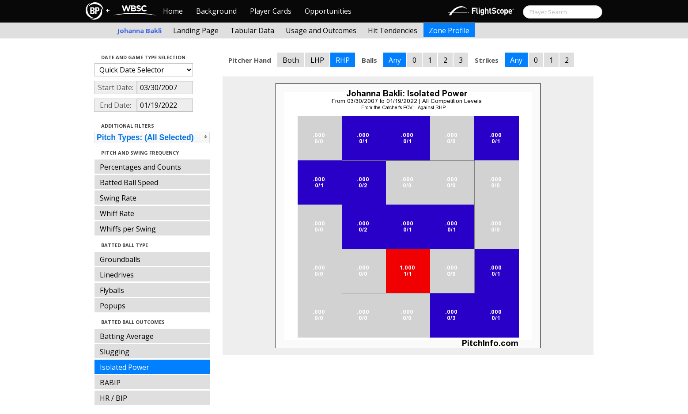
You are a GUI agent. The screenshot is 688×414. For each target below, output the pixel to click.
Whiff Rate (117, 213)
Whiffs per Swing (128, 229)
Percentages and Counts (140, 167)
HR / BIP (113, 398)
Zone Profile (449, 30)
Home (173, 11)
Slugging (114, 352)
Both (291, 60)
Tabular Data (252, 30)
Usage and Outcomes (321, 30)
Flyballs (112, 290)
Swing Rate (118, 198)
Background (216, 11)
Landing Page (196, 30)
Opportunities (328, 11)
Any (395, 60)
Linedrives (117, 275)
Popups (112, 306)
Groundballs (120, 259)
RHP (343, 60)
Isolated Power (124, 367)
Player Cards (270, 11)
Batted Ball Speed (129, 182)
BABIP (110, 382)
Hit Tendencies (392, 30)
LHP (317, 60)
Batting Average (127, 336)
